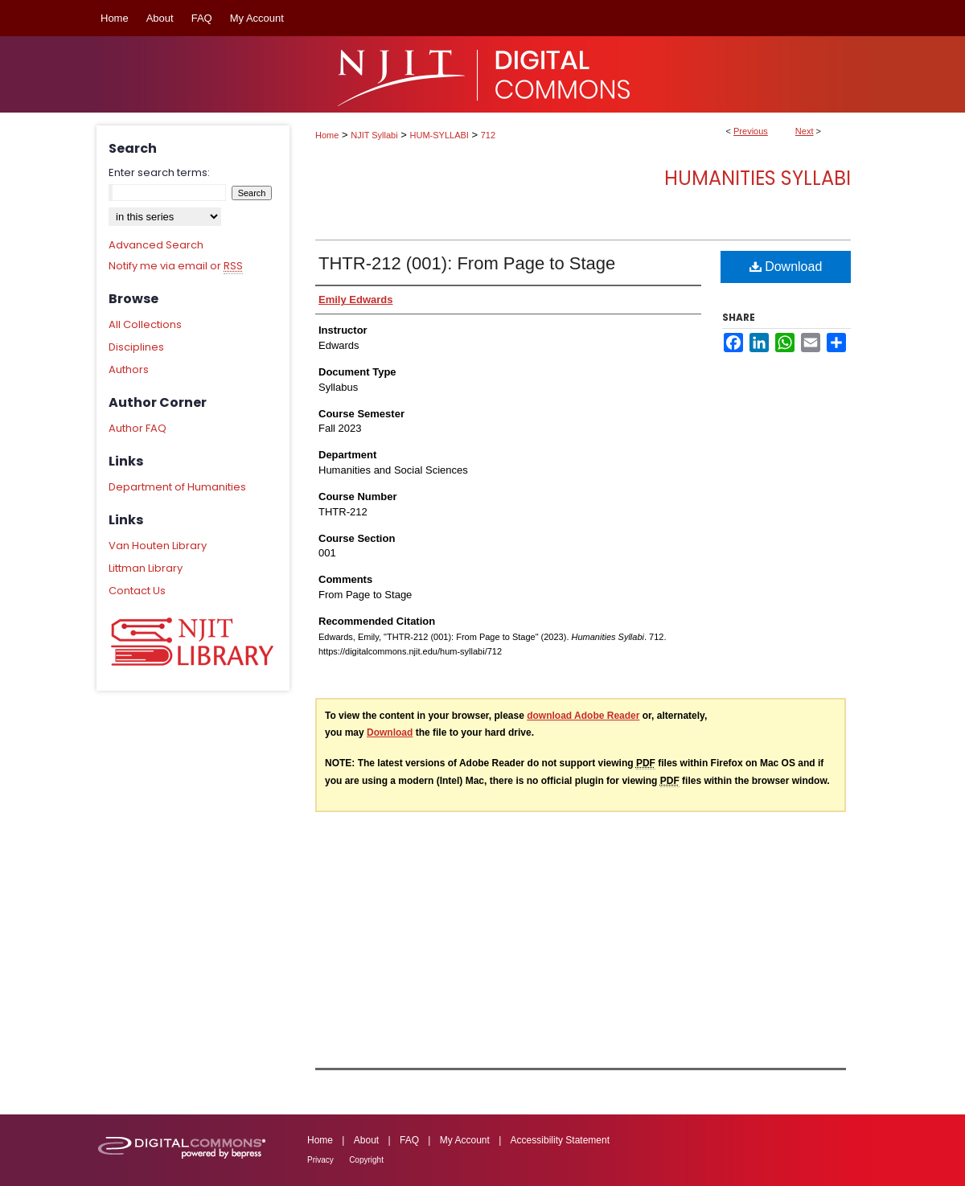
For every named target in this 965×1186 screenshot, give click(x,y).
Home (327, 135)
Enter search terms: (159, 172)
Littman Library (146, 568)
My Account (465, 1140)
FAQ (409, 1140)
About (366, 1140)
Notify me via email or (176, 266)
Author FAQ (137, 428)
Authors (129, 369)
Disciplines (136, 347)
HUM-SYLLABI (439, 135)
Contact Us (137, 590)
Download (786, 266)
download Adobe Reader (583, 715)
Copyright (366, 1159)
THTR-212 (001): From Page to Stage (466, 263)
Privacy (320, 1159)
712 (488, 135)
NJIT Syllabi (374, 135)
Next (804, 131)
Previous (750, 131)
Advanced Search (156, 244)
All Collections (145, 324)
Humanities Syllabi (757, 178)
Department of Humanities (177, 487)
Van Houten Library (158, 545)
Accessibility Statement (560, 1140)
